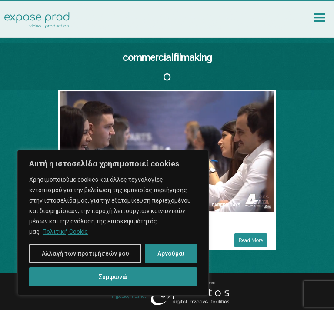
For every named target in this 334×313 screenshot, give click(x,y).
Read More (246, 236)
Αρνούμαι (171, 253)
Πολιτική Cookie (65, 231)
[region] (113, 223)
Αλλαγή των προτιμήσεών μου (85, 253)
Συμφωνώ (113, 276)
